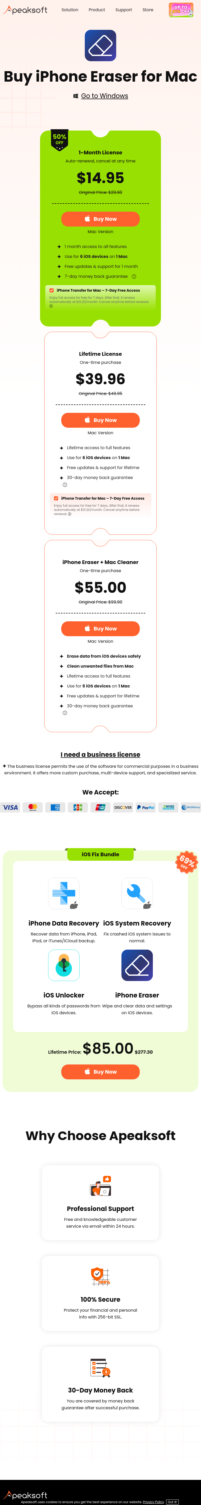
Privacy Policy (153, 1502)
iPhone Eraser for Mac (116, 76)
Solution (70, 10)
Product (97, 10)
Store (148, 10)
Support (123, 10)
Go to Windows (100, 96)
